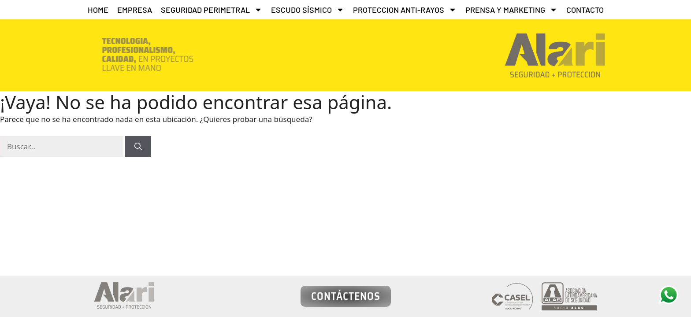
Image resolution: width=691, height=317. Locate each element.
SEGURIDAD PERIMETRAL (211, 9)
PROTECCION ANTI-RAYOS (405, 9)
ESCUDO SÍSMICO (307, 9)
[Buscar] (138, 146)
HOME (98, 10)
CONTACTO (585, 10)
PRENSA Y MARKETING (511, 9)
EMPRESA (134, 10)
